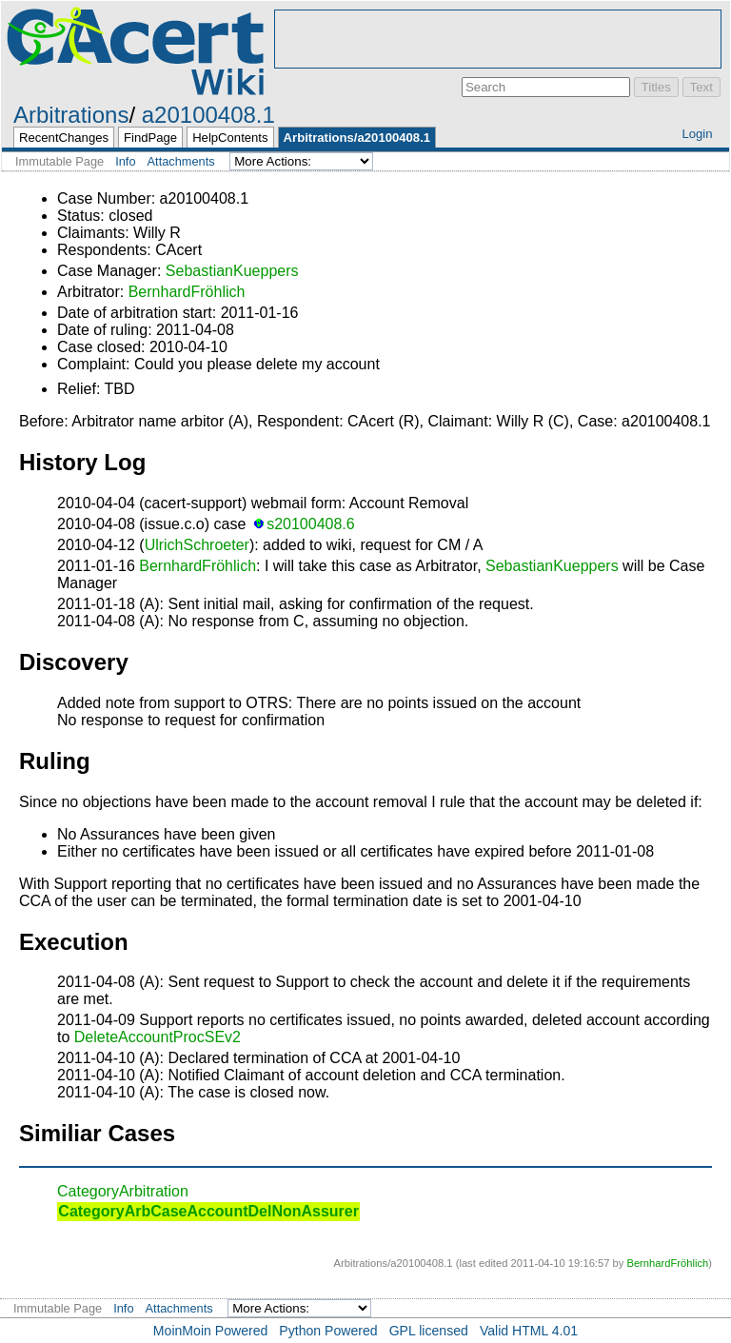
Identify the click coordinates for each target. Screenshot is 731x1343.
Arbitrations (70, 115)
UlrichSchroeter (197, 545)
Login (697, 134)
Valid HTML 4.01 (529, 1330)
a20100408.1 (208, 115)
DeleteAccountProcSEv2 (157, 1037)
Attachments (181, 161)
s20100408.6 (311, 524)
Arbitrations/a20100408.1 (357, 137)
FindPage (150, 137)
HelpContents (229, 137)
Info (125, 161)
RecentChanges (64, 137)
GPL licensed (428, 1330)
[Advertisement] (498, 39)
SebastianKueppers (232, 271)
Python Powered (328, 1330)
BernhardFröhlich (187, 292)
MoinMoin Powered (210, 1330)
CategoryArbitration (122, 1191)
